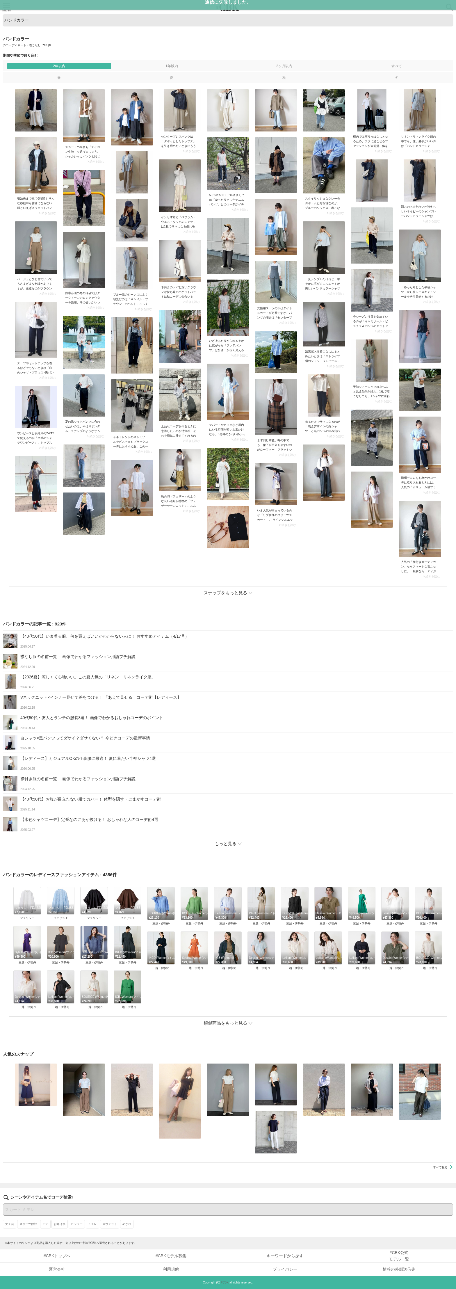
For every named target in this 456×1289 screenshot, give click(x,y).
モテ (45, 1224)
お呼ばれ (59, 1224)
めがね (126, 1224)
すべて (396, 66)
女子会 (9, 1224)
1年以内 (171, 66)
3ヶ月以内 (284, 66)
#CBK (225, 1282)
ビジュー (77, 1224)
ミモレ (92, 1224)
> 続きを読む (95, 161)
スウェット (109, 1224)
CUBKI (228, 7)
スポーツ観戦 (28, 1224)
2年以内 (59, 66)
